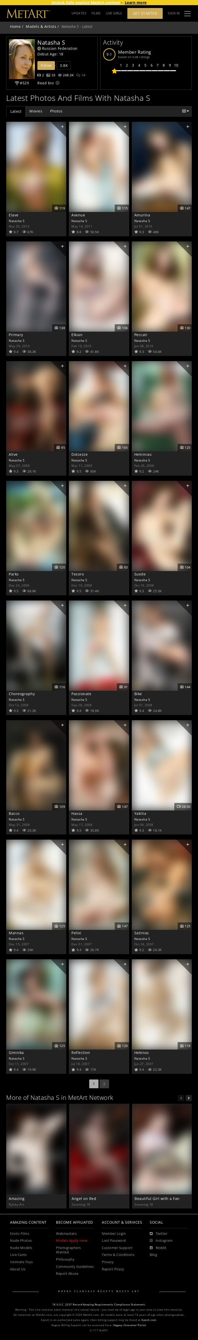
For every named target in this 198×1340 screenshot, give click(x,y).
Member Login (114, 1233)
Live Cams (18, 1255)
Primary (16, 334)
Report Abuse (67, 1273)
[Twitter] (158, 1233)
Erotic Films (19, 1233)
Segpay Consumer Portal (129, 1325)
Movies (35, 111)
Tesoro (77, 574)
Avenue (78, 215)
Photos (56, 111)
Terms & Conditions (118, 1255)
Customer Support (117, 1248)
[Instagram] (161, 1240)
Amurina (142, 215)
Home (15, 26)
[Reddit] (158, 1248)
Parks (14, 574)
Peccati (140, 334)
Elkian (76, 334)
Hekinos (141, 1052)
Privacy (108, 1262)
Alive (13, 454)
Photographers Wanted (68, 1250)
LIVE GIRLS (114, 13)
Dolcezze (79, 454)
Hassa (76, 813)
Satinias (141, 932)
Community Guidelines (75, 1266)
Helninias (143, 454)
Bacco (14, 813)
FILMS (96, 13)
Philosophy (65, 1259)
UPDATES (79, 13)
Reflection (80, 1052)
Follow (46, 65)
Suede (140, 574)
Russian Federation (57, 48)
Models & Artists (41, 26)
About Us (17, 1269)
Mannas (16, 932)
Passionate (81, 693)
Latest (15, 111)
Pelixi (76, 932)
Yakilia (140, 813)
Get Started (145, 13)
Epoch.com (149, 1320)
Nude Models (21, 1248)
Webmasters (66, 1233)
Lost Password (114, 1240)
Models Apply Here (71, 1240)
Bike (138, 693)
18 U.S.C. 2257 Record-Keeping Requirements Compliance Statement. (99, 1304)
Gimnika (16, 1052)
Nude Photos (21, 1240)
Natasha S (17, 221)
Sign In (174, 13)
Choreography (22, 693)
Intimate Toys (21, 1262)
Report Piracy (113, 1269)
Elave (14, 215)
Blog (153, 1255)
